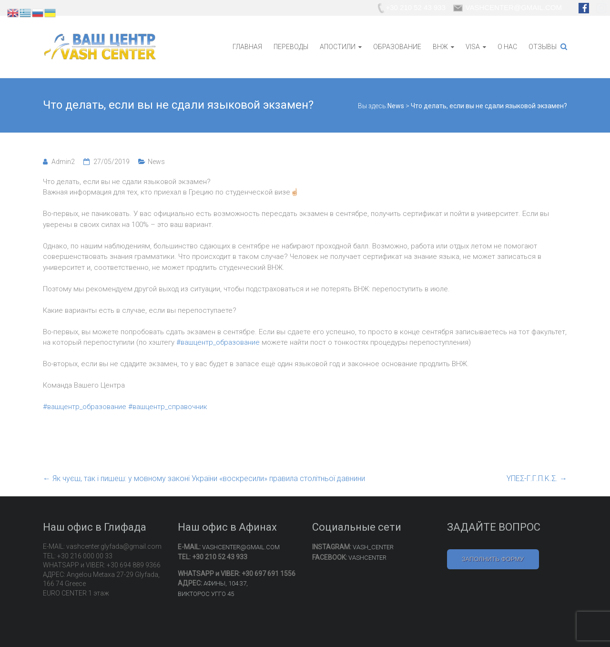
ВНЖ (440, 47)
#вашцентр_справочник (167, 406)
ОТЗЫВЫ (543, 47)
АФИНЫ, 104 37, (225, 583)
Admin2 (63, 161)
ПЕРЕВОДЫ (291, 47)
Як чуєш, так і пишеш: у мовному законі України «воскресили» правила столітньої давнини (204, 478)
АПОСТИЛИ (338, 47)
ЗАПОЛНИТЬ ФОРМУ (493, 559)
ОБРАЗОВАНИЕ (397, 47)
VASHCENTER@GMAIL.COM (241, 547)
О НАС (507, 47)
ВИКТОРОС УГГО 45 (206, 593)
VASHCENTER (367, 557)
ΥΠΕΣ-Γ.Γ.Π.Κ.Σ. (537, 478)
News (156, 161)
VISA (473, 47)
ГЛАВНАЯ (247, 47)
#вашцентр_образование (218, 342)
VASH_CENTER (373, 547)
